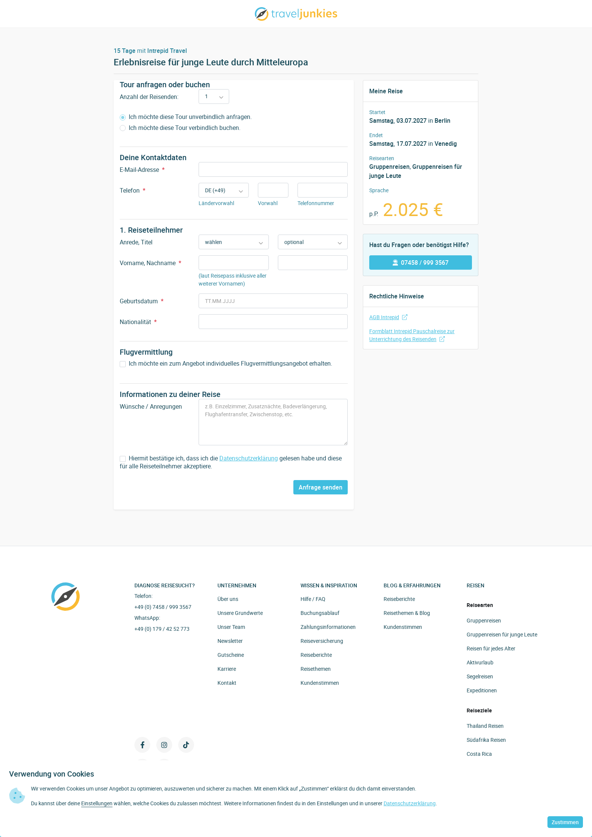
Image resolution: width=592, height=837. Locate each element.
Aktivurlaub (480, 662)
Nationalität (138, 322)
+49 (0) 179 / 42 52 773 (162, 628)
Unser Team (231, 626)
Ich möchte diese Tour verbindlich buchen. (180, 128)
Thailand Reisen (485, 725)
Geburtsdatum (141, 301)
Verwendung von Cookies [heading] (51, 773)
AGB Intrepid (388, 317)
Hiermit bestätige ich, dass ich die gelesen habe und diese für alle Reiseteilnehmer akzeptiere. (231, 462)
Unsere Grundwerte (240, 612)
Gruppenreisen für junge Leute (502, 634)
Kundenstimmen (320, 682)
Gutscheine (230, 654)
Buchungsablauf (320, 612)
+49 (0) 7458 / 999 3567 (162, 606)
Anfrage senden (320, 487)
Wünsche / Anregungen (151, 406)
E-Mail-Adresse (142, 169)
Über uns (227, 598)
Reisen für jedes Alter (491, 648)
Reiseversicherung (322, 640)
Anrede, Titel (136, 242)
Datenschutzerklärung (248, 458)
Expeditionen (482, 690)
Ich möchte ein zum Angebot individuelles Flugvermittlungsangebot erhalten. (226, 364)
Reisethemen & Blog (407, 612)
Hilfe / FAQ (313, 598)
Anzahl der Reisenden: (149, 97)
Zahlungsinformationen (328, 626)
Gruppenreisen (389, 166)
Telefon (132, 190)
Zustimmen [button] (565, 822)
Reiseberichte (316, 654)
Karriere (226, 668)
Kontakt (226, 682)
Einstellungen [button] (97, 803)
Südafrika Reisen (486, 739)
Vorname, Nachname (150, 263)
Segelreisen (480, 676)
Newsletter (230, 640)
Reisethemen (316, 668)
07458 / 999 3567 (421, 262)
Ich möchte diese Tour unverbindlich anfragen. (186, 117)
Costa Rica (479, 753)
